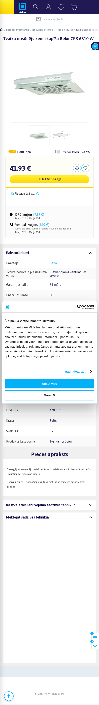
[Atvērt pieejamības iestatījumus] (9, 696)
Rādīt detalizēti (75, 371)
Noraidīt (49, 395)
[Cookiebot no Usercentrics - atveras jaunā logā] (76, 307)
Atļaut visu (49, 383)
